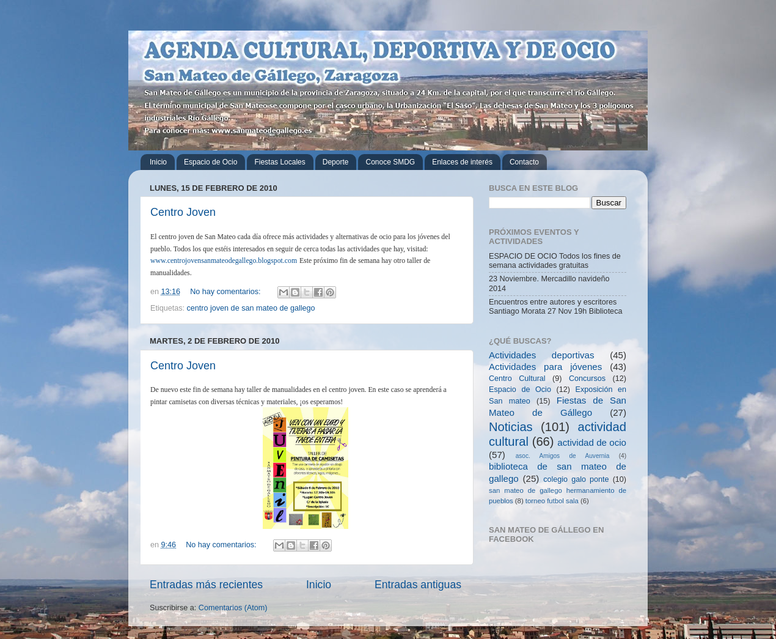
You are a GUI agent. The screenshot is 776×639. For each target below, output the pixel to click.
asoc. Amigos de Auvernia (563, 455)
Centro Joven (183, 212)
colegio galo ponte (576, 479)
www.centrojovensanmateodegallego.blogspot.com (223, 261)
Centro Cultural (517, 378)
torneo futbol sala (552, 500)
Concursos (587, 378)
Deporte (336, 162)
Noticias (511, 427)
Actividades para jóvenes (545, 366)
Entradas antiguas (418, 584)
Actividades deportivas (542, 355)
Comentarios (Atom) (233, 608)
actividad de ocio (591, 442)
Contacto (524, 162)
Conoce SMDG (390, 162)
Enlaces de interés (462, 162)
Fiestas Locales (279, 162)
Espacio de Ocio (210, 162)
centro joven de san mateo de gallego (251, 308)
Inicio (158, 162)
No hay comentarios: (226, 291)
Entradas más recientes (206, 584)
